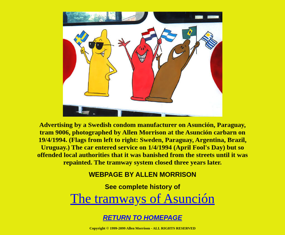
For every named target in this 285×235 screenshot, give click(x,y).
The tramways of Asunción (142, 198)
